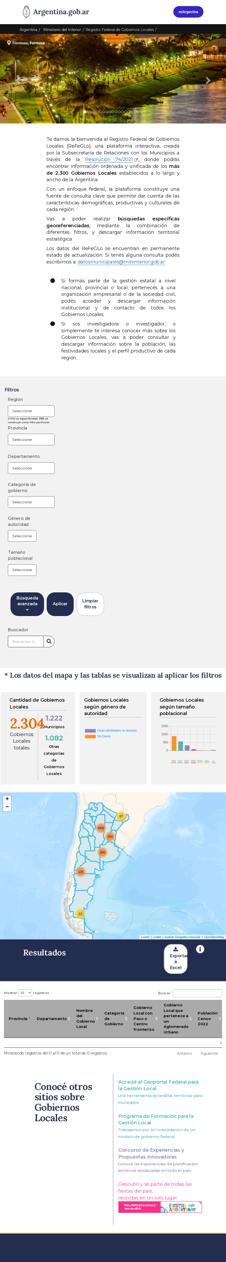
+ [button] (7, 799)
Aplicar (60, 603)
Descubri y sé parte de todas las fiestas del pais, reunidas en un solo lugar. (160, 1197)
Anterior (184, 1053)
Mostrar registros (26, 992)
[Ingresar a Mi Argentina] (188, 12)
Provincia (17, 428)
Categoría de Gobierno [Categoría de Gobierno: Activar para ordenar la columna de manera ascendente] (114, 1018)
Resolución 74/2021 (109, 159)
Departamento (24, 456)
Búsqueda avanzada (27, 604)
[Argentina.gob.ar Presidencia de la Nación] (56, 12)
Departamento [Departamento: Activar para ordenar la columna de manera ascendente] (52, 1018)
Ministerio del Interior (62, 29)
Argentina (28, 29)
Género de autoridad (19, 521)
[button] (17, 78)
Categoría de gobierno (22, 487)
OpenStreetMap (214, 937)
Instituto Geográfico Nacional (182, 937)
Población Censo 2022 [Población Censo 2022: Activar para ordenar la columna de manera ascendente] (207, 1018)
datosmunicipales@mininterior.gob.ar (121, 262)
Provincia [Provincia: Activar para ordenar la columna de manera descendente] (18, 1018)
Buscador (18, 629)
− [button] (7, 807)
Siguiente (209, 1053)
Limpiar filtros (90, 603)
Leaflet (145, 937)
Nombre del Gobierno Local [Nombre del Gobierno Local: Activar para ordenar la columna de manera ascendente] (85, 1018)
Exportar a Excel (178, 958)
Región (15, 399)
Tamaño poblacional (20, 555)
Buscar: (190, 993)
